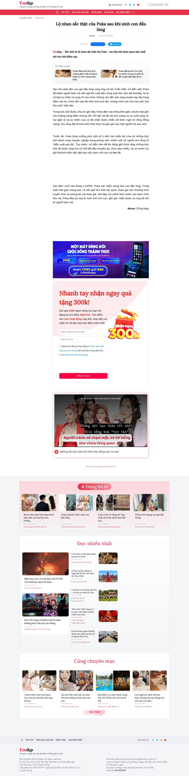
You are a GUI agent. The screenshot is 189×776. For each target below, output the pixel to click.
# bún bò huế (85, 562)
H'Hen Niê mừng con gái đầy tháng (149, 516)
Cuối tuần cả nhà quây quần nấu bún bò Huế (83, 555)
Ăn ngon (108, 12)
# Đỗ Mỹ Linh (41, 527)
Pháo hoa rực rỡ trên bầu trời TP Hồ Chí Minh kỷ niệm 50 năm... (43, 580)
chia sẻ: (84, 44)
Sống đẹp (96, 12)
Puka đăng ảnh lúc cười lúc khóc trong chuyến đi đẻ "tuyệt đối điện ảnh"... (130, 74)
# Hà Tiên (83, 582)
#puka (100, 466)
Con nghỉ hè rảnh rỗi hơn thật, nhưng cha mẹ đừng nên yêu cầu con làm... (149, 697)
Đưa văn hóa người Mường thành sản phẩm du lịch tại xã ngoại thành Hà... (83, 634)
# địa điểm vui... (113, 707)
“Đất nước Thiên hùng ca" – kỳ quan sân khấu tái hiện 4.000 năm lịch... (83, 612)
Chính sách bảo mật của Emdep (73, 355)
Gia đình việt (75, 740)
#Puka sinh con (109, 466)
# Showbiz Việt (30, 527)
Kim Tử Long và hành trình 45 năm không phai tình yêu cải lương (42, 621)
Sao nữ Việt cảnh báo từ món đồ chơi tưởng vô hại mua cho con (76, 697)
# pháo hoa (36, 588)
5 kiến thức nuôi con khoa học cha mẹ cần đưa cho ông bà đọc (38, 697)
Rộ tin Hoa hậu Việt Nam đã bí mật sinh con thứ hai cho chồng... (39, 517)
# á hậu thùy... (116, 527)
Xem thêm (94, 712)
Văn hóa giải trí (80, 12)
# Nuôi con (139, 527)
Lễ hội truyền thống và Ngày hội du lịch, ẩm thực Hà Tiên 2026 (82, 573)
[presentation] (79, 364)
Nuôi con (39, 18)
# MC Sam (75, 707)
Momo (92, 36)
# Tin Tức (28, 588)
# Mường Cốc (84, 642)
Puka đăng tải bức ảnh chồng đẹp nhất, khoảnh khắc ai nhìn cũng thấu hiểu (85, 75)
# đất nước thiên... (78, 623)
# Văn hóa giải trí (31, 629)
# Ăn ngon (75, 562)
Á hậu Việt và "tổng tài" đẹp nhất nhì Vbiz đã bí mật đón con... (112, 517)
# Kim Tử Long (44, 629)
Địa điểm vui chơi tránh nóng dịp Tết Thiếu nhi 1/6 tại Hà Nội (112, 697)
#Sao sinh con (91, 466)
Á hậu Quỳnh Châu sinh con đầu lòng (75, 516)
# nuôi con (38, 707)
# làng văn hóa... (77, 601)
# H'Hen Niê (149, 527)
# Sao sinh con (79, 527)
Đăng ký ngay (83, 376)
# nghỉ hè (148, 707)
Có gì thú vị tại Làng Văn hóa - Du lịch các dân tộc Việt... (84, 591)
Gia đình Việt (123, 12)
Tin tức (65, 12)
